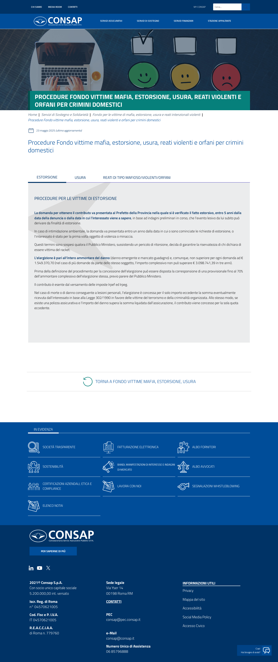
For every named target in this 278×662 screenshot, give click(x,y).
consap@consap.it (120, 638)
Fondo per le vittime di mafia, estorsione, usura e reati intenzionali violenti (146, 114)
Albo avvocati (203, 466)
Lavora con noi (129, 486)
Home (32, 114)
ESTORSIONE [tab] (47, 177)
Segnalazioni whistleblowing (215, 486)
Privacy (188, 590)
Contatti (72, 7)
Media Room (55, 7)
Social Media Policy (197, 617)
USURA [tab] (80, 177)
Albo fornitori (204, 447)
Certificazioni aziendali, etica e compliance (67, 486)
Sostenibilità (53, 466)
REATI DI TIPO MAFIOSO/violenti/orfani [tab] (137, 177)
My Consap (200, 7)
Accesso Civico (194, 625)
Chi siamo (36, 7)
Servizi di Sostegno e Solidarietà (64, 114)
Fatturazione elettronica (137, 447)
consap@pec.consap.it (123, 619)
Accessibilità (192, 608)
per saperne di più (53, 551)
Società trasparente (59, 447)
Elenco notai (53, 505)
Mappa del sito (194, 599)
